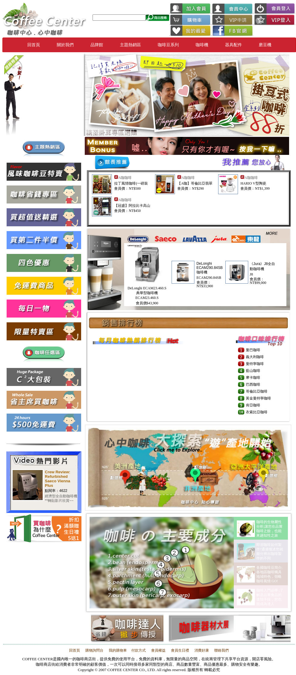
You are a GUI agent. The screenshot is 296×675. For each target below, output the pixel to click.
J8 (251, 274)
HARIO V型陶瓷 (253, 183)
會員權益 (158, 650)
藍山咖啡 (253, 371)
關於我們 (65, 45)
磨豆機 (265, 45)
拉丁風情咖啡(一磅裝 (131, 183)
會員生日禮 (180, 650)
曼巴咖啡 (253, 350)
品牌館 (96, 45)
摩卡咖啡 (253, 377)
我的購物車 (117, 650)
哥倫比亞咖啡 (256, 391)
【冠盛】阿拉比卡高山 (132, 205)
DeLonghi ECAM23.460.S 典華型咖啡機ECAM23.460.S (147, 293)
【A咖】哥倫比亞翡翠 (194, 183)
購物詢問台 (94, 650)
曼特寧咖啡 (255, 364)
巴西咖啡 (253, 384)
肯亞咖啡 (253, 405)
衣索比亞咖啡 (256, 412)
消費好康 (201, 650)
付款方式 (138, 650)
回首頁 (33, 45)
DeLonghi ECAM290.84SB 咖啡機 (210, 267)
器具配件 (233, 45)
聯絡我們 (221, 650)
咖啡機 (202, 45)
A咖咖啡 (125, 178)
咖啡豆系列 (168, 45)
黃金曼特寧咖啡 (258, 398)
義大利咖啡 (255, 357)
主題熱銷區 (130, 45)
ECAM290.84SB (209, 278)
